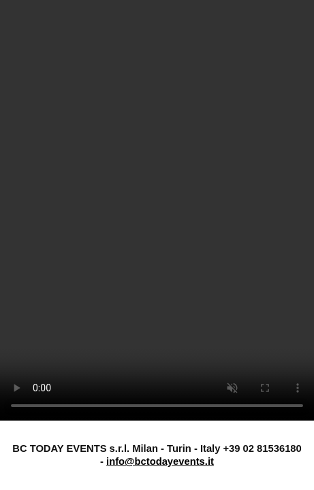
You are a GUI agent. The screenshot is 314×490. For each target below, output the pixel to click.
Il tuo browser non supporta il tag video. (157, 210)
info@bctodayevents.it (160, 461)
